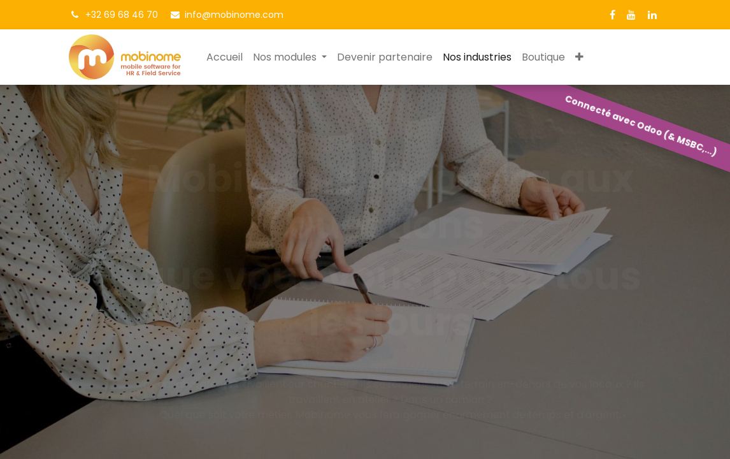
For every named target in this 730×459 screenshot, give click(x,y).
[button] (579, 57)
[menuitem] (224, 57)
